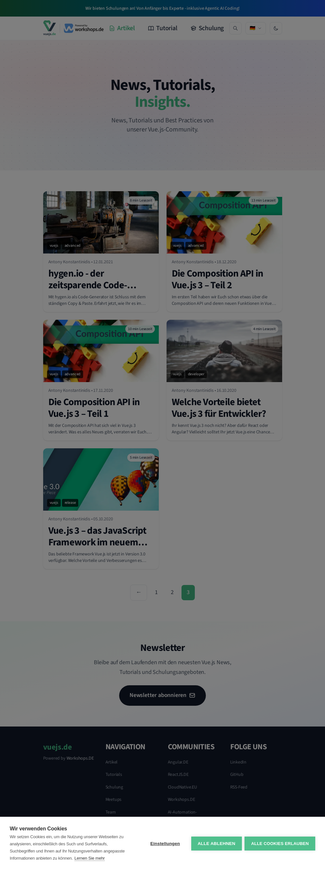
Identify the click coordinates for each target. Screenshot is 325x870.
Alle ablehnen (216, 843)
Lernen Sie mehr (89, 858)
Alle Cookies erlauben (280, 843)
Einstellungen (165, 843)
